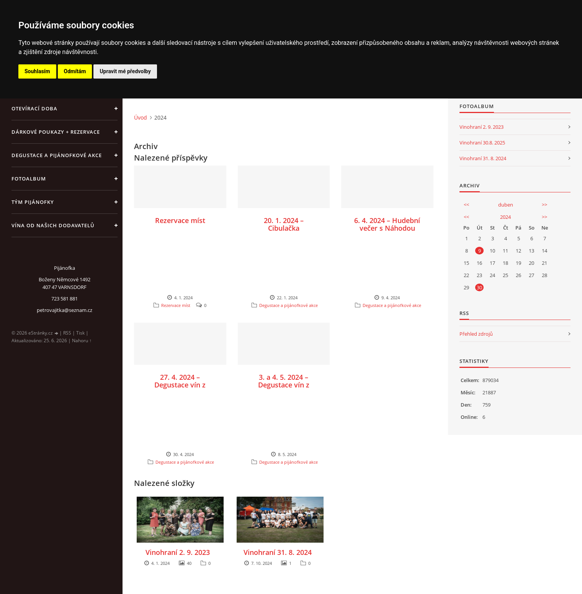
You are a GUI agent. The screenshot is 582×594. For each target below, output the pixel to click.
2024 (505, 216)
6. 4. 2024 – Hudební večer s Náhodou (387, 224)
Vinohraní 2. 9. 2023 (178, 552)
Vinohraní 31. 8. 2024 (278, 552)
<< (466, 204)
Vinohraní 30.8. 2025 (482, 142)
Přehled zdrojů (476, 333)
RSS (67, 333)
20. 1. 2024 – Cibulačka (284, 224)
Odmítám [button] (75, 71)
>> (544, 204)
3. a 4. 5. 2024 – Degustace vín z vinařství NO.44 (283, 384)
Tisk (80, 333)
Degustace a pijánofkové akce (56, 155)
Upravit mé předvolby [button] (125, 71)
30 (479, 287)
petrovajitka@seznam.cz (64, 310)
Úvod (140, 117)
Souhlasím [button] (37, 71)
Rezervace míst (180, 220)
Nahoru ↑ (82, 340)
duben (505, 204)
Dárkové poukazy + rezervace (55, 131)
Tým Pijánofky (32, 202)
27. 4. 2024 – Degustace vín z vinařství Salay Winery (180, 388)
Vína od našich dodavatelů (53, 225)
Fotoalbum (28, 178)
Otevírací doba (34, 108)
